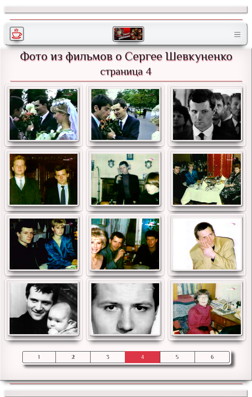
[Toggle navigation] (237, 35)
